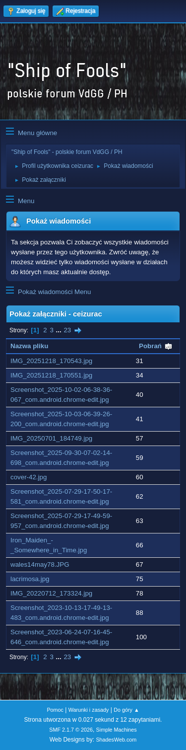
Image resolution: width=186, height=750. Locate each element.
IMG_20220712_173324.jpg (51, 593)
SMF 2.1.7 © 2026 (71, 730)
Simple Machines (116, 730)
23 (67, 330)
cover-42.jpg (28, 477)
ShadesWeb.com (116, 740)
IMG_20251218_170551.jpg (51, 375)
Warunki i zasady (88, 710)
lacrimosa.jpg (30, 579)
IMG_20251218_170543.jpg (51, 361)
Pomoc (55, 710)
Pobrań (156, 346)
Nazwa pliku (29, 346)
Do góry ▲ (126, 710)
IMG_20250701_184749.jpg (51, 438)
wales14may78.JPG (39, 564)
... (59, 330)
